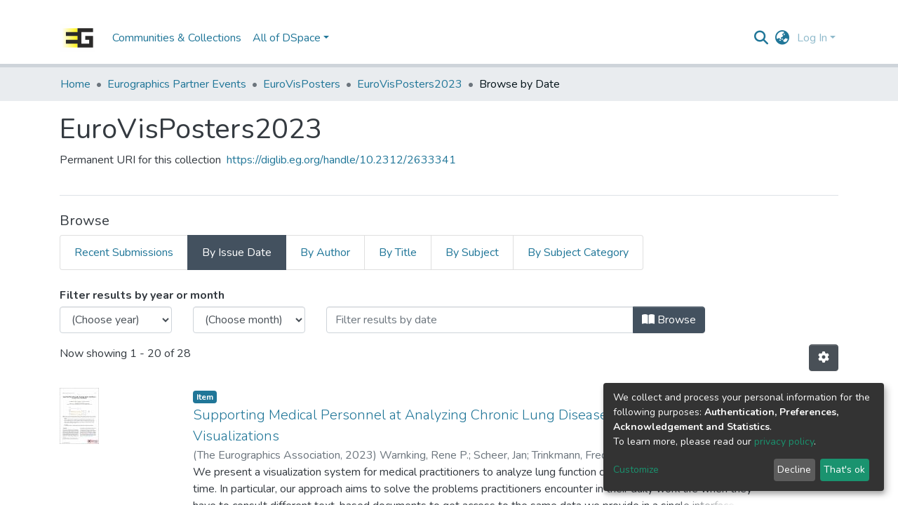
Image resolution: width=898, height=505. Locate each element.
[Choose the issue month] (249, 320)
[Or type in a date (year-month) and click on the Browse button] (480, 320)
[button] (782, 37)
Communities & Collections (176, 38)
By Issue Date (237, 252)
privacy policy (784, 441)
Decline (794, 469)
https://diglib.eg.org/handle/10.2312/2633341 (341, 160)
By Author (325, 252)
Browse (669, 320)
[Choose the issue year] (116, 320)
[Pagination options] (823, 357)
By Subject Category (578, 252)
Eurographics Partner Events (176, 84)
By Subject (472, 252)
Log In (812, 38)
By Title (398, 252)
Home (75, 84)
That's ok (844, 469)
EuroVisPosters (301, 84)
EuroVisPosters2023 (409, 84)
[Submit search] (761, 38)
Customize (636, 469)
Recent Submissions (123, 252)
